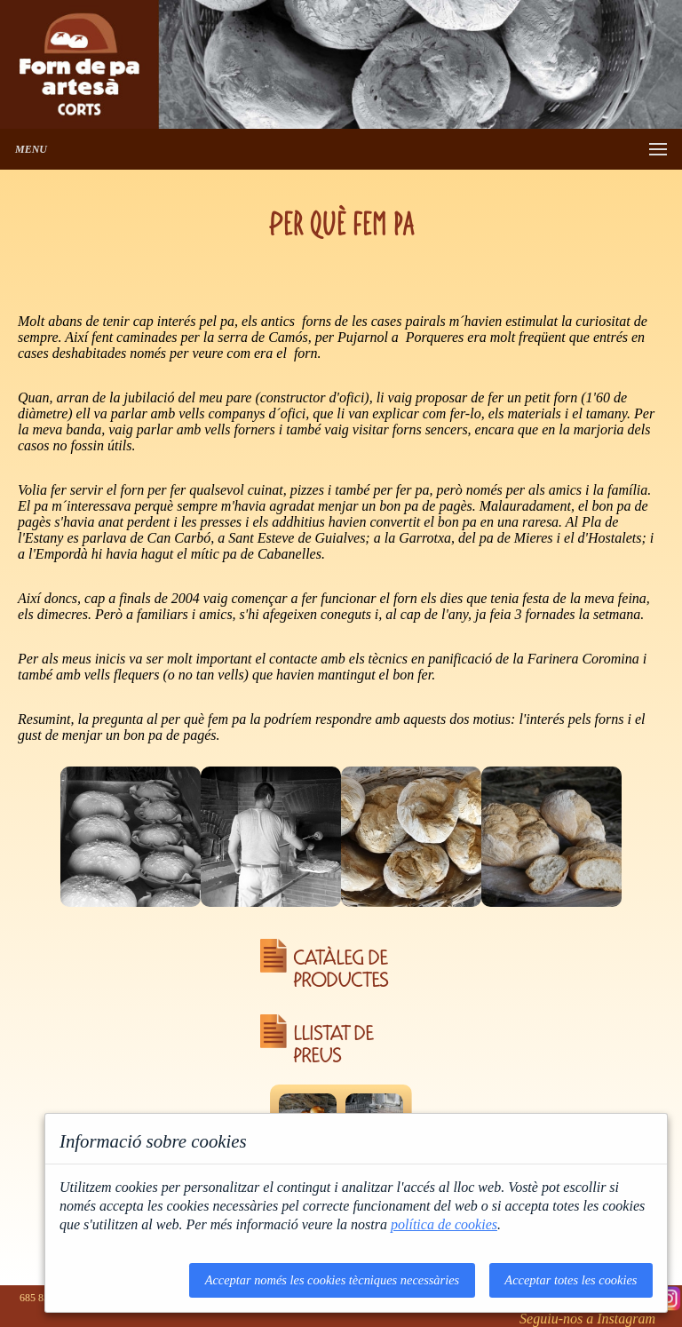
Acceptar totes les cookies (570, 1280)
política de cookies (444, 1224)
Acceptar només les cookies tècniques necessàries (332, 1280)
